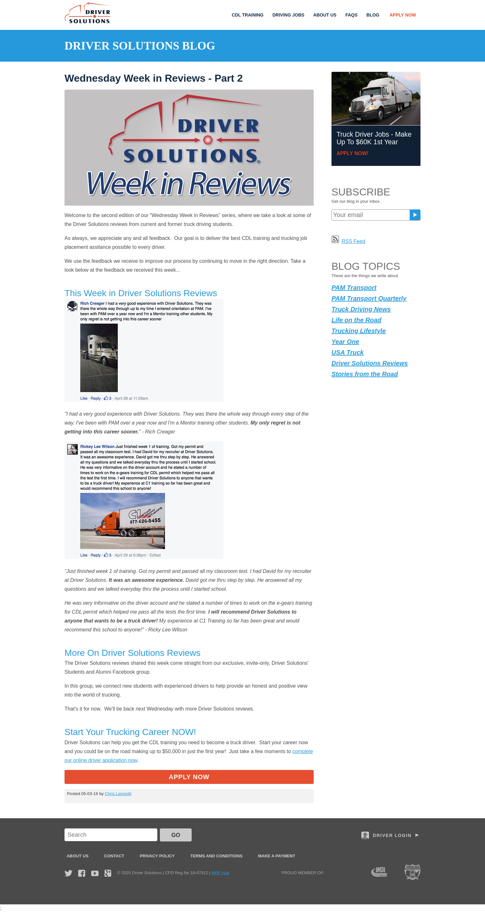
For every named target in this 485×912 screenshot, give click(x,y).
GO (175, 835)
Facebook (81, 873)
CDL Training (247, 14)
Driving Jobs (288, 14)
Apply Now (403, 14)
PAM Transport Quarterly (368, 298)
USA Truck (347, 352)
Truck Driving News (361, 309)
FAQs (351, 14)
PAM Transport (354, 287)
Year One (345, 341)
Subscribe (415, 214)
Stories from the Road (364, 374)
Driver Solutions (88, 13)
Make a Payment (276, 856)
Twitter (68, 873)
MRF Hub (220, 872)
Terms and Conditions (216, 856)
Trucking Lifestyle (358, 330)
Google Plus (107, 873)
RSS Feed (348, 241)
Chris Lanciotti (118, 793)
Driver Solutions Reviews (369, 363)
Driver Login (392, 835)
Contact (114, 856)
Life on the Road (356, 319)
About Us (325, 14)
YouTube (95, 873)
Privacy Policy (157, 856)
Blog (372, 14)
